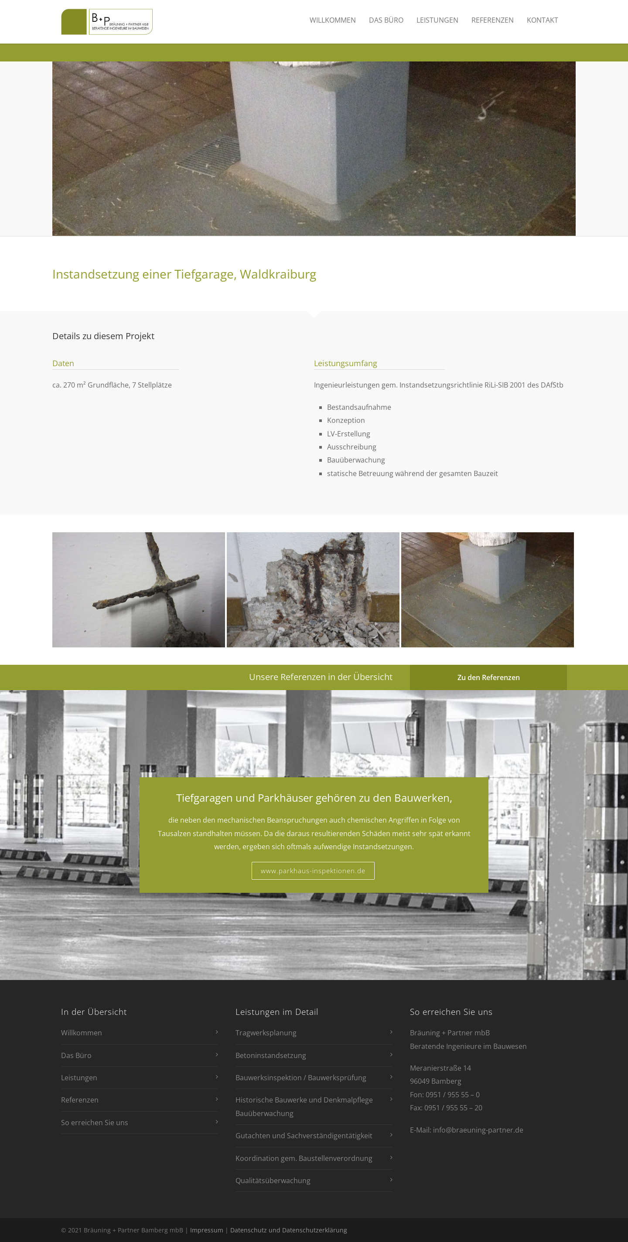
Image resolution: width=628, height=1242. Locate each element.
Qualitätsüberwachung (273, 1180)
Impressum (206, 1230)
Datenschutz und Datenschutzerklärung (288, 1230)
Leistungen (437, 20)
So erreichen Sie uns (94, 1122)
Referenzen (492, 20)
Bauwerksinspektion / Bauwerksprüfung (301, 1077)
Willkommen (333, 20)
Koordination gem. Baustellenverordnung (304, 1158)
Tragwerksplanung (266, 1033)
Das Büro (386, 20)
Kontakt (542, 20)
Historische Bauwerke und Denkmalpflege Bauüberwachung (304, 1106)
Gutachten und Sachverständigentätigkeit (304, 1135)
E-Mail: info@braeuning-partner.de (466, 1130)
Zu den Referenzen (488, 677)
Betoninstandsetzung (271, 1055)
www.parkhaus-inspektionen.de (313, 870)
